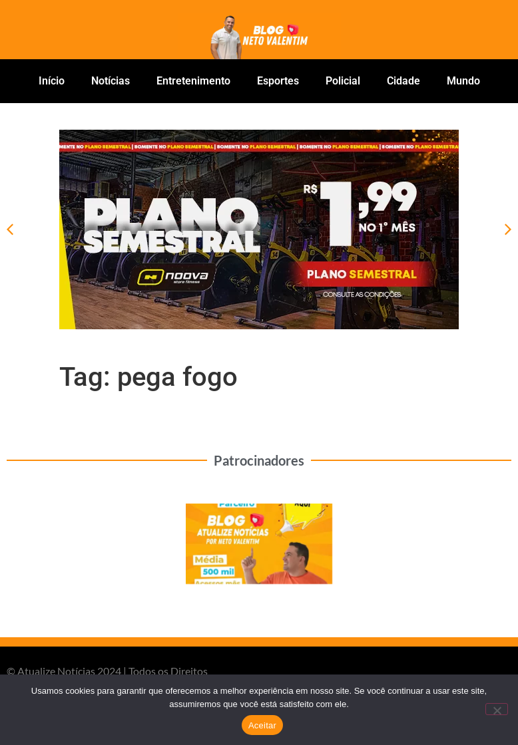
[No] (496, 709)
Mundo (463, 80)
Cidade (403, 80)
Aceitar (262, 725)
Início (52, 80)
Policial (343, 80)
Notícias (110, 80)
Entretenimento (193, 80)
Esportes (278, 80)
